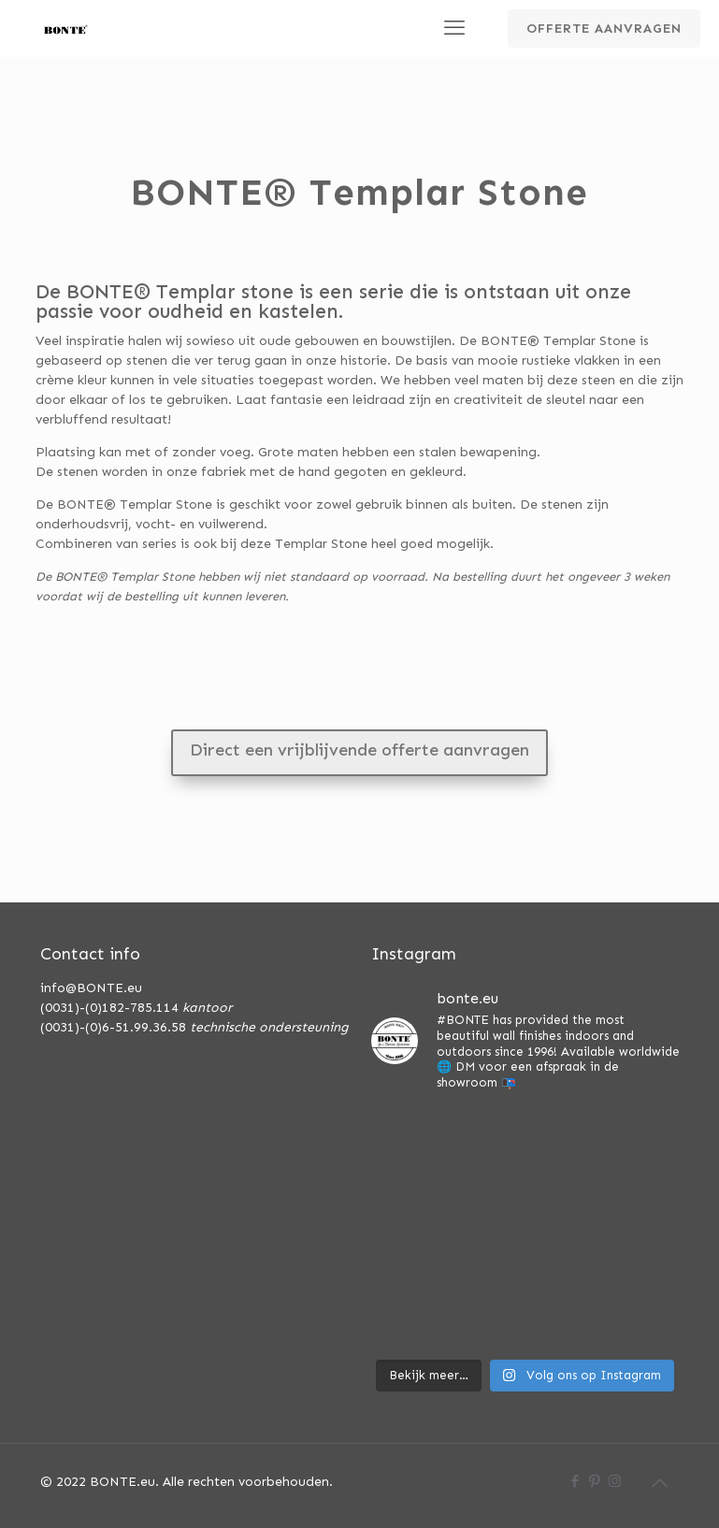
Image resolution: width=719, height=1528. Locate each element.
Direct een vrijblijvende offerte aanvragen (359, 750)
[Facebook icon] (575, 1481)
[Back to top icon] (660, 1483)
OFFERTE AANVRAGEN (604, 28)
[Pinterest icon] (595, 1481)
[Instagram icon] (615, 1481)
